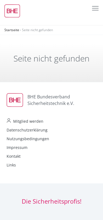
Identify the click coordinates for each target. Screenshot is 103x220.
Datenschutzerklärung (27, 130)
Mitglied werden (28, 121)
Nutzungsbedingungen (28, 138)
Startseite (11, 30)
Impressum (17, 147)
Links (11, 165)
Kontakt (14, 156)
